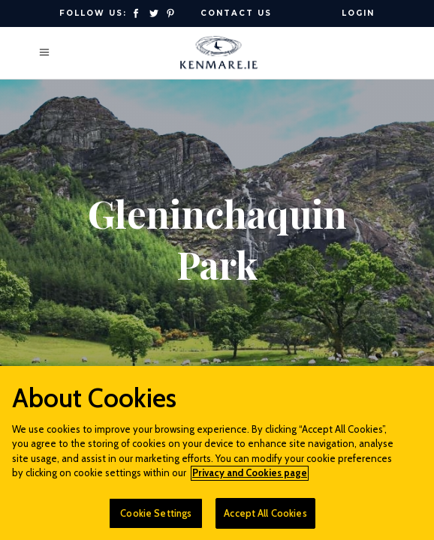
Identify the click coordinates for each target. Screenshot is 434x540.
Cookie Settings (155, 520)
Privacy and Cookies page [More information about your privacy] (249, 479)
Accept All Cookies (265, 520)
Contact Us (236, 13)
